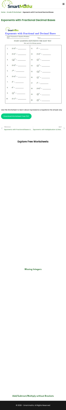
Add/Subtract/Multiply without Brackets (33, 396)
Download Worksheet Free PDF (16, 116)
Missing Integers (33, 269)
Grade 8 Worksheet (14, 12)
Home (3, 12)
